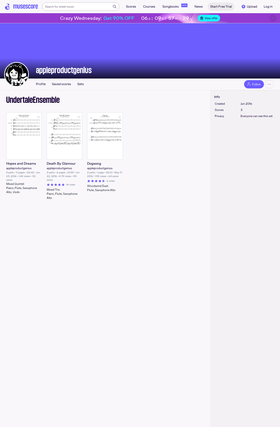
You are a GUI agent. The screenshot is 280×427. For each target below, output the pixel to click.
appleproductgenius (64, 70)
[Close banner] (273, 18)
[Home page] (21, 6)
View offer (209, 18)
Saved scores (61, 84)
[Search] (114, 7)
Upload (249, 6)
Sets (80, 84)
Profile (41, 84)
